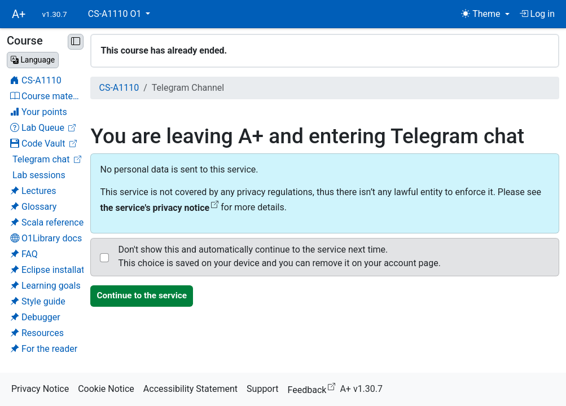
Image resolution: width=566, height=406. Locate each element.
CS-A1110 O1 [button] (116, 13)
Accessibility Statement (190, 388)
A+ (18, 14)
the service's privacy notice (159, 207)
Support (262, 388)
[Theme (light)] (485, 14)
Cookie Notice (106, 388)
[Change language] (33, 60)
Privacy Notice (40, 388)
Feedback (314, 388)
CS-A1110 (119, 87)
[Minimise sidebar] (76, 42)
